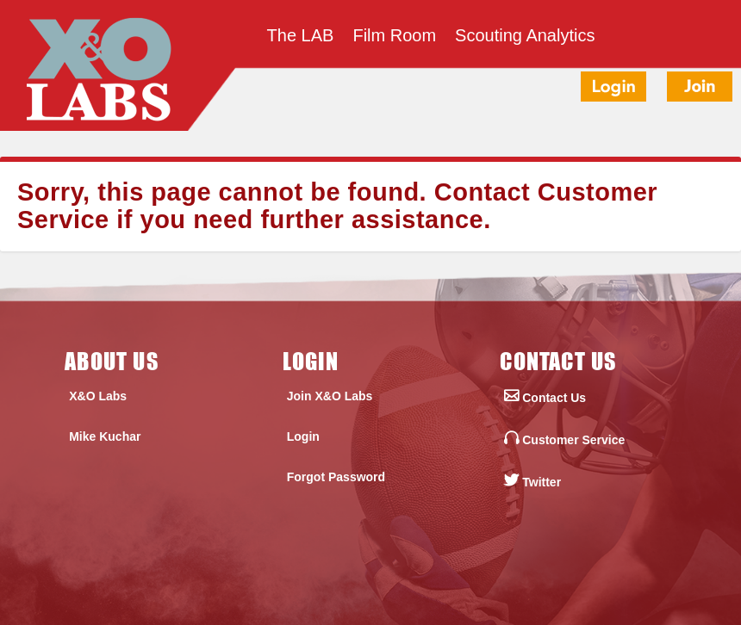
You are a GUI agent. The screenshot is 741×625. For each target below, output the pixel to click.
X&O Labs (98, 396)
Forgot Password (336, 477)
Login (303, 436)
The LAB (300, 37)
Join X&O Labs (330, 396)
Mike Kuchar (104, 436)
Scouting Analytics (525, 37)
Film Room (394, 37)
